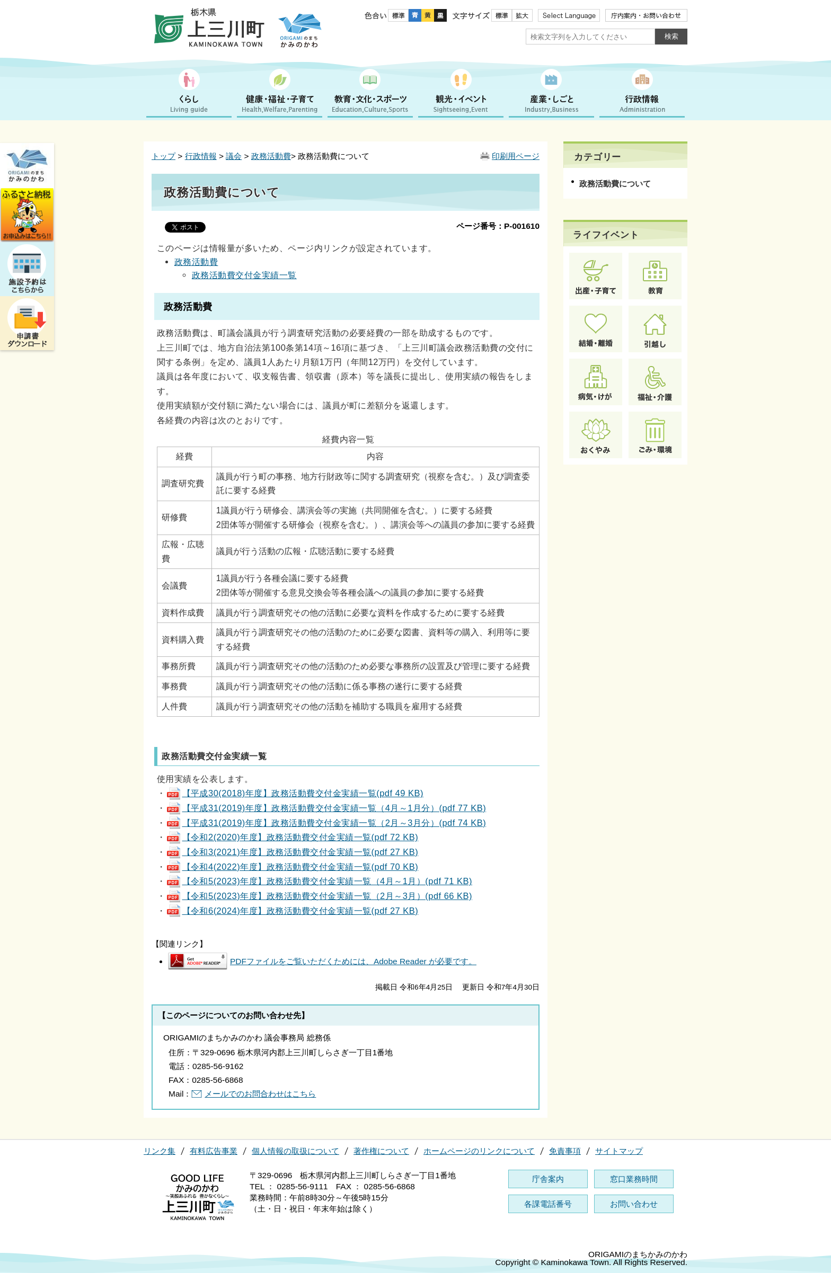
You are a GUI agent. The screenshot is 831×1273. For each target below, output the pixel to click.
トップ (163, 156)
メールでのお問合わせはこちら (260, 1093)
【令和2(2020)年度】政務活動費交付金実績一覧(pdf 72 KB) (292, 837)
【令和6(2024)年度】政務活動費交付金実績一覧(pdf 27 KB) (292, 910)
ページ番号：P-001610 (498, 225)
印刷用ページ (516, 156)
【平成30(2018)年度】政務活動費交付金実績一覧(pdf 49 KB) (294, 793)
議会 (234, 156)
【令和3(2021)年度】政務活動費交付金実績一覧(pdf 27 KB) (292, 852)
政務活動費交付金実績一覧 (244, 275)
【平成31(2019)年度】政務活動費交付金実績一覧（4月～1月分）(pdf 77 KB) (326, 808)
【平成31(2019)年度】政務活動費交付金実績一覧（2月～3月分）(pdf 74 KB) (326, 822)
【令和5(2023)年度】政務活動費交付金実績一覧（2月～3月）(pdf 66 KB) (319, 896)
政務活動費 (271, 156)
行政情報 (201, 156)
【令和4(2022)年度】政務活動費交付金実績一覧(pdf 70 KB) (292, 866)
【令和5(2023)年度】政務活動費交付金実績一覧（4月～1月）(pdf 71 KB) (319, 881)
